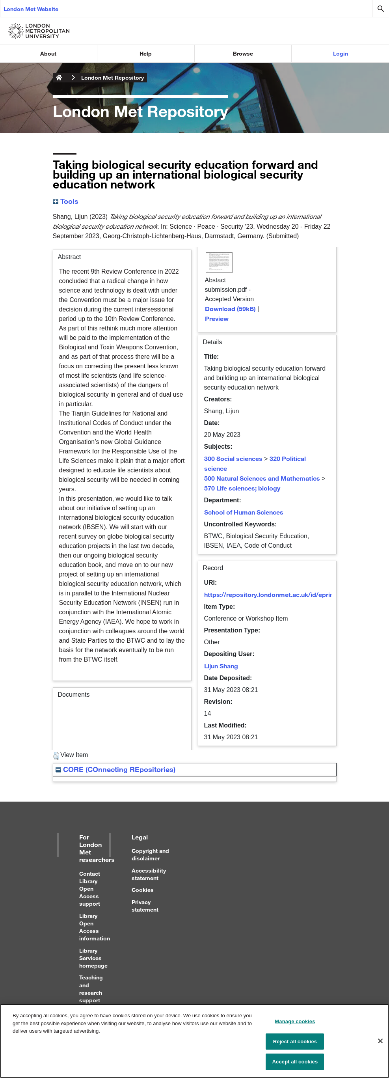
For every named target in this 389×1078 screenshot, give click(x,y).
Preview (217, 318)
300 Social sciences (233, 458)
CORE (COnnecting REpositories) (115, 769)
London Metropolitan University (59, 77)
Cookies (143, 889)
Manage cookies (295, 1026)
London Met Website (31, 9)
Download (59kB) (230, 308)
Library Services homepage (93, 958)
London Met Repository (112, 77)
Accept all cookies (295, 1066)
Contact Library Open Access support (89, 888)
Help (146, 53)
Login (340, 53)
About (48, 53)
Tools (65, 201)
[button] (56, 756)
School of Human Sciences (243, 512)
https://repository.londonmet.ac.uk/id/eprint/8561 (278, 594)
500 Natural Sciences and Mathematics (262, 478)
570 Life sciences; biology (242, 488)
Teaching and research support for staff (91, 992)
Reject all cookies (295, 1046)
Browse (243, 53)
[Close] (380, 1045)
